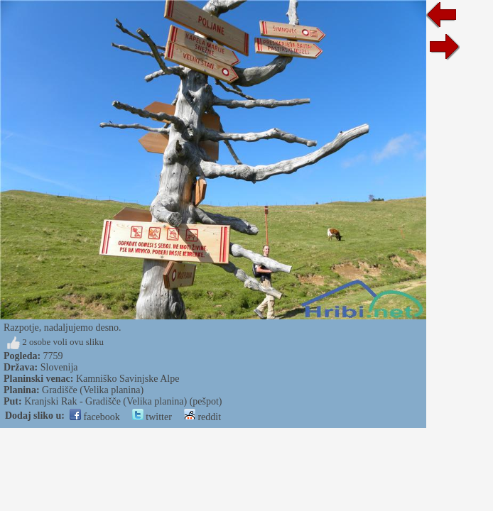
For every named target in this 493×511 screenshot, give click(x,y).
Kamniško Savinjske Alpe (127, 378)
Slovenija (59, 367)
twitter (152, 417)
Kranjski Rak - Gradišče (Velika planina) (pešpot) (123, 401)
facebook (95, 417)
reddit (202, 417)
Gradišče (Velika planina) (92, 390)
